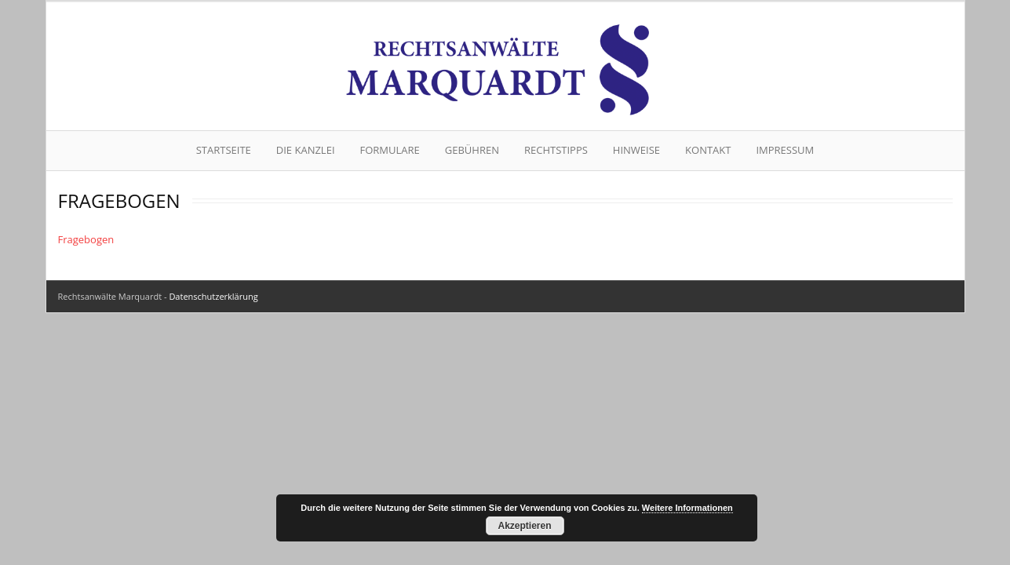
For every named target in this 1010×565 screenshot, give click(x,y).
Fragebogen (86, 239)
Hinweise (636, 150)
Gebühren (472, 150)
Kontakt (708, 150)
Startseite (223, 150)
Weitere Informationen (687, 507)
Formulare (390, 150)
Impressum (785, 150)
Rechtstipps (556, 150)
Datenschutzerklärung (213, 296)
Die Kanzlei (305, 150)
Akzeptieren (524, 525)
